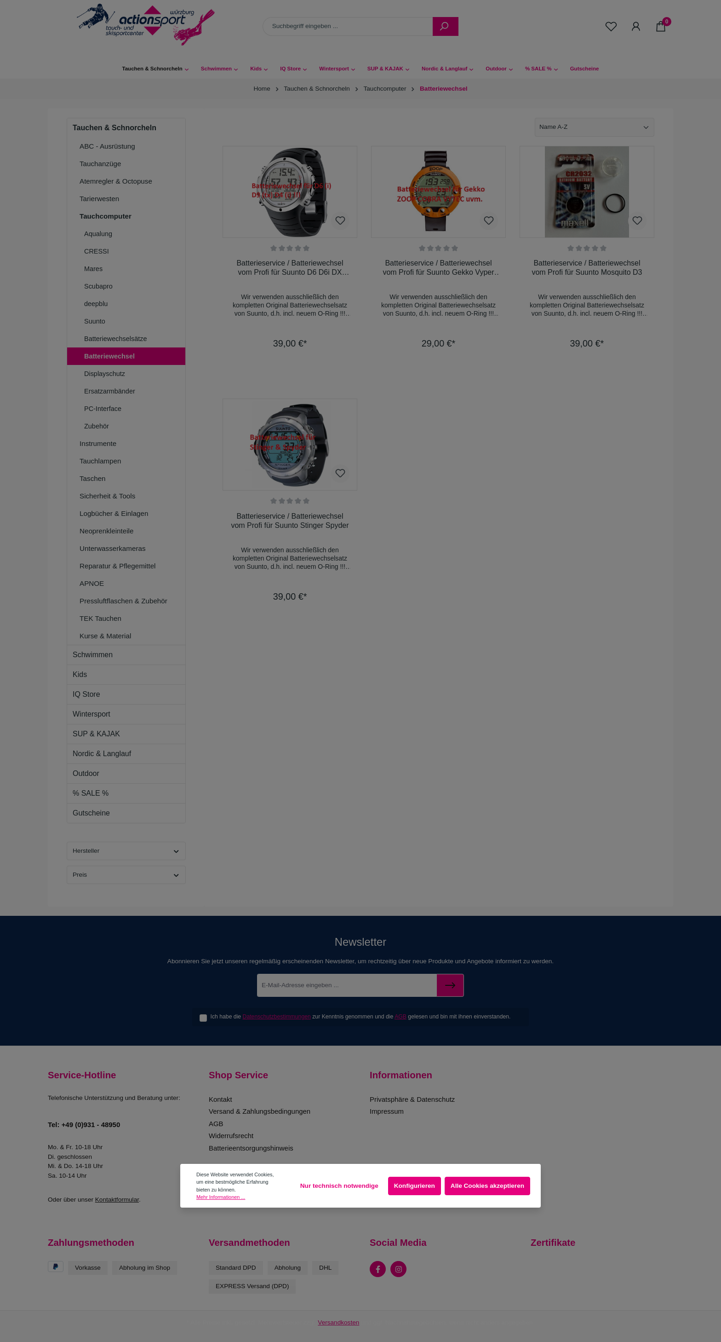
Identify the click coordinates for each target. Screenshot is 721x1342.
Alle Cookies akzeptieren (487, 1185)
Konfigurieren (414, 1185)
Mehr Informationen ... (220, 1197)
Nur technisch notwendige (339, 1185)
